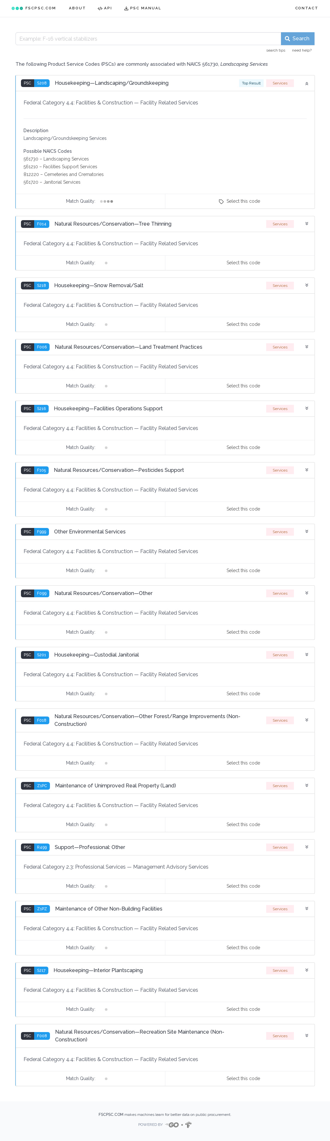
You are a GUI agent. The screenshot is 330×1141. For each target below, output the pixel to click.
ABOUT (77, 8)
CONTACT (306, 8)
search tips (275, 50)
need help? (302, 50)
